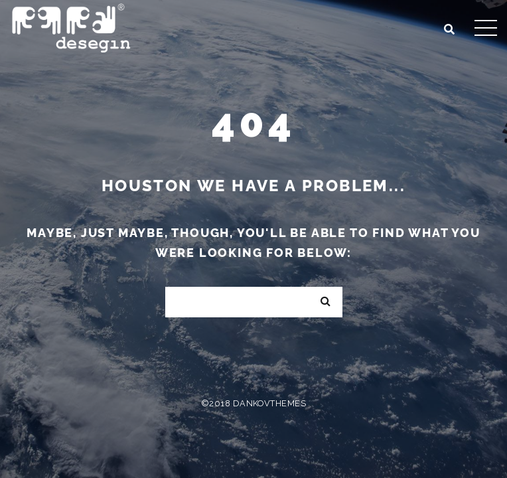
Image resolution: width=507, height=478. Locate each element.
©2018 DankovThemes (253, 403)
